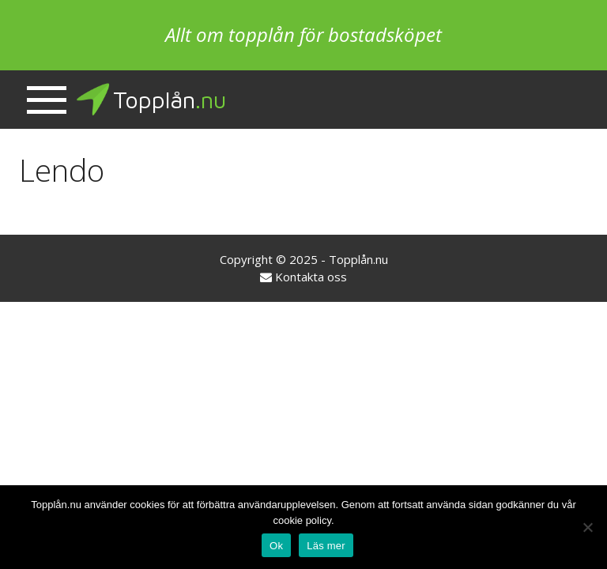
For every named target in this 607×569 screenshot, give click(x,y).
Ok (276, 546)
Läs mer (326, 546)
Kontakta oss (311, 276)
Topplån (150, 99)
